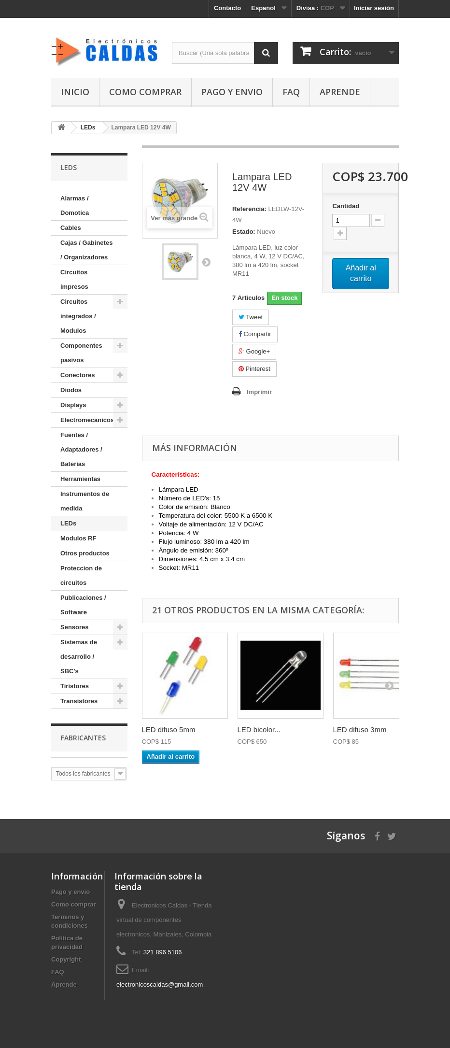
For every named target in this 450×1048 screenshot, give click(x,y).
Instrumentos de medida (84, 501)
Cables (70, 227)
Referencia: (249, 208)
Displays (73, 405)
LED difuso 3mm (360, 729)
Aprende (340, 92)
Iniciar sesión (374, 8)
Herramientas (80, 478)
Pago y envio (232, 92)
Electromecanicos (87, 420)
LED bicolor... (259, 729)
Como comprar (145, 92)
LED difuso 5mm (169, 729)
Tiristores (74, 686)
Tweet (251, 317)
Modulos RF (78, 538)
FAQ (291, 92)
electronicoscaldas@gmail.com (159, 984)
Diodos (71, 390)
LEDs (68, 523)
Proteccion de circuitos (81, 575)
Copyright (66, 959)
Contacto (227, 8)
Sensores (74, 627)
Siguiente (206, 262)
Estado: (243, 231)
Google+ (254, 351)
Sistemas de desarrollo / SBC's (78, 656)
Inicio (75, 92)
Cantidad (345, 206)
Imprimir (259, 392)
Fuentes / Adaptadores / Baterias (81, 449)
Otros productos (85, 553)
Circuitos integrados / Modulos (78, 316)
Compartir (255, 334)
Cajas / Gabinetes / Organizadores (86, 250)
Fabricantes (83, 737)
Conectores (77, 375)
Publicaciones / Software (83, 605)
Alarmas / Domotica (74, 205)
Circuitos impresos (74, 279)
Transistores (79, 701)
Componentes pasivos (81, 353)
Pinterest (254, 368)
